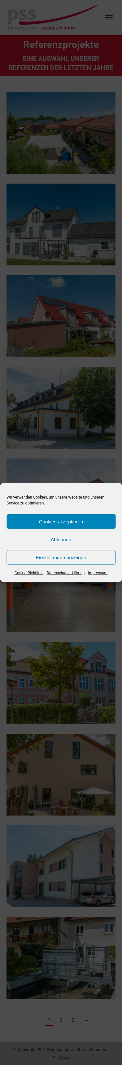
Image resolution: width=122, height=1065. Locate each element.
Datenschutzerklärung (66, 573)
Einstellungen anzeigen (61, 557)
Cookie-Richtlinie (28, 573)
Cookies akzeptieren (61, 521)
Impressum (97, 573)
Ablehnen (61, 539)
